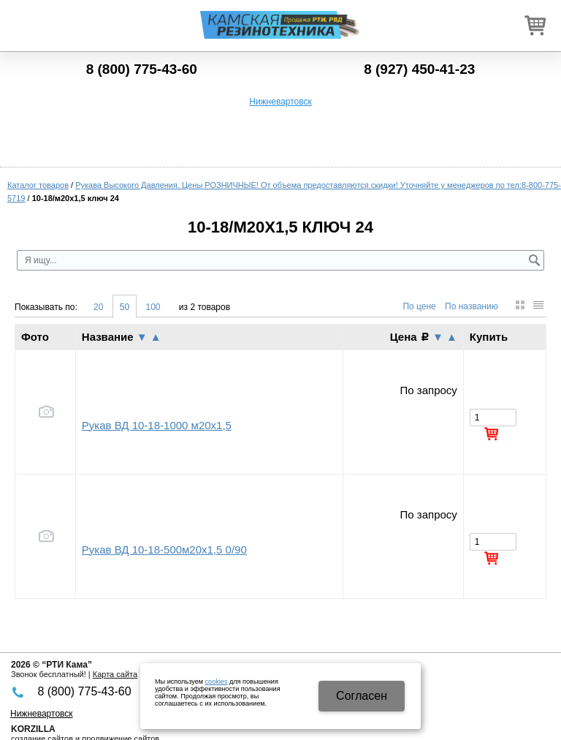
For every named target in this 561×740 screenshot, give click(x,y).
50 (124, 307)
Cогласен (361, 696)
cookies (216, 681)
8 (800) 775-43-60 (141, 69)
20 (98, 307)
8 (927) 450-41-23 (419, 69)
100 (152, 307)
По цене (418, 306)
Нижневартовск (280, 102)
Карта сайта (115, 674)
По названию (471, 306)
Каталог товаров (38, 185)
